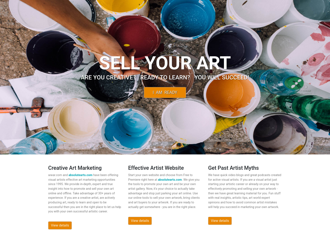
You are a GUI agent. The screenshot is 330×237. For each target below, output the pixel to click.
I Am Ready (165, 92)
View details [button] (60, 225)
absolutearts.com (81, 175)
